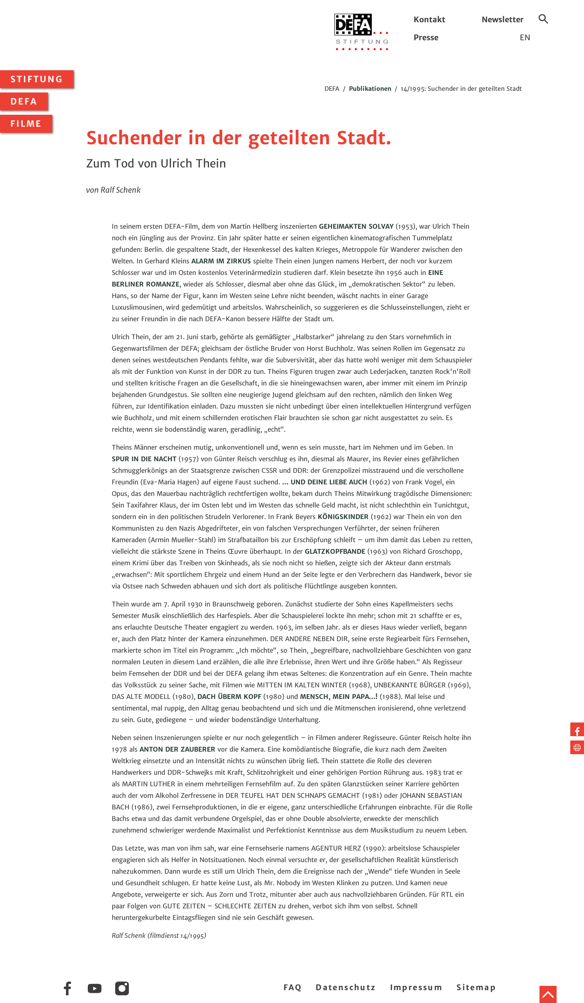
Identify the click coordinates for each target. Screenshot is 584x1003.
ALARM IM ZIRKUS (221, 261)
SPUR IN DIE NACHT (144, 459)
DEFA (24, 101)
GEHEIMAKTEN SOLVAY (356, 226)
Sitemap (476, 987)
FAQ (292, 987)
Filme (26, 123)
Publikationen (370, 89)
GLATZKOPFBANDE (335, 551)
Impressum (416, 987)
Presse (426, 37)
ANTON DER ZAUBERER (177, 749)
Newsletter (503, 19)
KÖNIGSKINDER (343, 517)
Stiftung (36, 79)
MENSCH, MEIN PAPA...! (339, 697)
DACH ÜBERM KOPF (229, 697)
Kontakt (429, 19)
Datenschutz (346, 987)
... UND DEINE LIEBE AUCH (324, 482)
